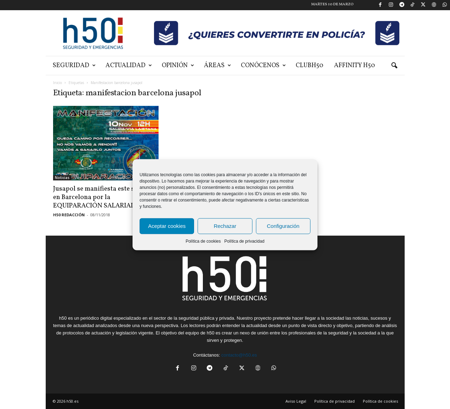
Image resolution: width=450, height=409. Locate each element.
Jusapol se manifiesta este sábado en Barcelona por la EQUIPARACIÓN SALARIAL (103, 197)
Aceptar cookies (167, 226)
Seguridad (74, 65)
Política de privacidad (244, 240)
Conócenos (263, 65)
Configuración (283, 226)
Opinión (178, 65)
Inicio (57, 82)
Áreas (217, 65)
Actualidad (128, 65)
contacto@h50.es (239, 355)
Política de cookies (203, 240)
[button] (394, 66)
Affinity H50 (354, 65)
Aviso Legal (295, 401)
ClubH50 (309, 65)
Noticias (62, 177)
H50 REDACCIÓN (69, 214)
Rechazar (225, 226)
